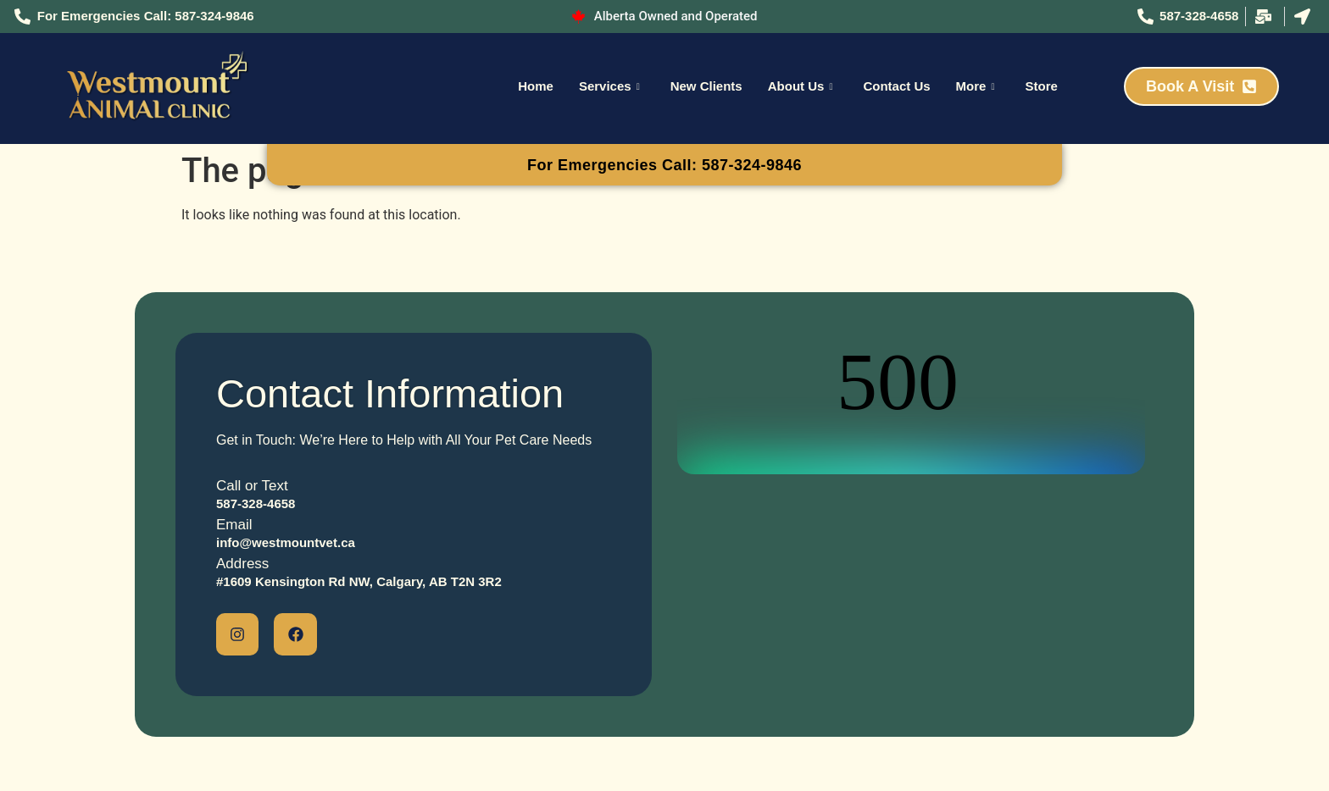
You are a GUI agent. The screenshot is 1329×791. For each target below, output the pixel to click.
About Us (800, 86)
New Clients (706, 86)
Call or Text (252, 486)
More (975, 86)
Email (234, 525)
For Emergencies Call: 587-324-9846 (664, 165)
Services (609, 86)
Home (535, 86)
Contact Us (896, 86)
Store (1041, 86)
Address (242, 564)
